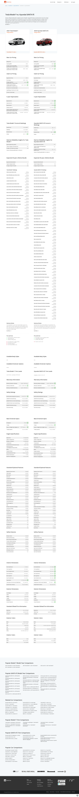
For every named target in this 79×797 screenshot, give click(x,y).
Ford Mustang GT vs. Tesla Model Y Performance (29, 730)
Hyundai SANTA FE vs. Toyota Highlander (30, 708)
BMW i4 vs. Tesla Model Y (27, 718)
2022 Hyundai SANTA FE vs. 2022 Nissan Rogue (31, 684)
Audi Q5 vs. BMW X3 (8, 762)
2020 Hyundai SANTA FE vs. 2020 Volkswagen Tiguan (30, 687)
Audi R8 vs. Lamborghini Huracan (46, 764)
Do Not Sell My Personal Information (65, 796)
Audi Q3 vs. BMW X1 (26, 764)
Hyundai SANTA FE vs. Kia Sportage (29, 707)
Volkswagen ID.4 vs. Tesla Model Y (11, 711)
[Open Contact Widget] (77, 795)
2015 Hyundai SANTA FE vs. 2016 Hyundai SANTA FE (12, 689)
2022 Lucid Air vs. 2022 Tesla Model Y (47, 670)
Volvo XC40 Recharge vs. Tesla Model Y (47, 718)
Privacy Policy (57, 796)
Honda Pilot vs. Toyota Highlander (11, 756)
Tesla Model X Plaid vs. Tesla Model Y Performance (47, 727)
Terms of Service (52, 796)
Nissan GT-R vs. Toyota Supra (28, 756)
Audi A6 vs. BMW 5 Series (45, 759)
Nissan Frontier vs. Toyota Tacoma (29, 759)
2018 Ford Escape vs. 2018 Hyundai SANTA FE (48, 683)
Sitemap (47, 796)
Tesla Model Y (10, 5)
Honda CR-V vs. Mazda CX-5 (28, 757)
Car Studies (39, 785)
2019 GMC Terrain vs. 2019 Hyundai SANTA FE (48, 682)
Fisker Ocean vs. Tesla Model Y (28, 710)
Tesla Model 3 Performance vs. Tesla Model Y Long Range (48, 730)
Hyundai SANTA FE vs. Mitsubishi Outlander (48, 710)
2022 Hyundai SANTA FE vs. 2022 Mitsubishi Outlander (48, 694)
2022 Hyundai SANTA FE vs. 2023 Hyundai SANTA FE (12, 681)
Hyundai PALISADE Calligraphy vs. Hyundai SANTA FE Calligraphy (30, 744)
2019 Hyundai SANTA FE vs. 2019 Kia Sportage (49, 680)
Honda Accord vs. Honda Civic (46, 757)
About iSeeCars (50, 785)
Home (6, 5)
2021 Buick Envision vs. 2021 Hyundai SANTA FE (31, 694)
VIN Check (66, 2)
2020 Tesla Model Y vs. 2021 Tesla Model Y (30, 670)
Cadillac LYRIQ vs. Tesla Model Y (46, 708)
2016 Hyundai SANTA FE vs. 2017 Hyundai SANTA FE (12, 691)
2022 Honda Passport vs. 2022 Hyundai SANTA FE (49, 691)
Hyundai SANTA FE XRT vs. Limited (29, 739)
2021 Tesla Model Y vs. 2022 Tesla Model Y (12, 671)
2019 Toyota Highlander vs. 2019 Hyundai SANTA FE (48, 686)
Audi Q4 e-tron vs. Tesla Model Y (28, 713)
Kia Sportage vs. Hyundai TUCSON (11, 754)
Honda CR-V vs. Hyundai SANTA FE (11, 713)
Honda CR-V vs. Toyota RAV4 (28, 762)
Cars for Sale (52, 2)
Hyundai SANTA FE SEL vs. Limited (11, 743)
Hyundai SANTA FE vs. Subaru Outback (47, 711)
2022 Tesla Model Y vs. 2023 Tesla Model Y (12, 670)
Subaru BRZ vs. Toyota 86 (9, 761)
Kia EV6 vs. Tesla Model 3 (45, 765)
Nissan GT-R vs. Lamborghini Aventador (48, 762)
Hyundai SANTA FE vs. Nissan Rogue (29, 711)
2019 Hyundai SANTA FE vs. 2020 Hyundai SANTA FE (12, 683)
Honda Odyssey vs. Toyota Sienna (11, 765)
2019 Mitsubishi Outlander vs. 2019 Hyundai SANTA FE (30, 689)
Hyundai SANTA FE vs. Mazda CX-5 (11, 718)
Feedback (49, 790)
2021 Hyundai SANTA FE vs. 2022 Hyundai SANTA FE (12, 686)
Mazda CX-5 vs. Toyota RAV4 (46, 754)
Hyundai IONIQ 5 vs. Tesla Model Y (11, 710)
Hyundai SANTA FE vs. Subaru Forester (47, 715)
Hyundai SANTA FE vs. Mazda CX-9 (47, 716)
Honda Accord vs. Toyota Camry (11, 757)
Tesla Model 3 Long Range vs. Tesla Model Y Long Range (30, 727)
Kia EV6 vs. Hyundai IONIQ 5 (10, 764)
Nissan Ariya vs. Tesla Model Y (46, 713)
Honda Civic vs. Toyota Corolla (10, 759)
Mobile (28, 788)
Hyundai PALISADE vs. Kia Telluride (47, 756)
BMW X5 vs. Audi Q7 (26, 765)
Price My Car (39, 788)
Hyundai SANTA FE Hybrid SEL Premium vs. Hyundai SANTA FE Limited (48, 743)
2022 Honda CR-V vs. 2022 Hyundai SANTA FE (13, 698)
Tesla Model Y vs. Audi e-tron (46, 707)
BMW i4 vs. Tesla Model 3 (27, 761)
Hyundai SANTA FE (16, 5)
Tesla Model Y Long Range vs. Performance (12, 727)
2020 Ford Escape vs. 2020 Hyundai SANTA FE (30, 680)
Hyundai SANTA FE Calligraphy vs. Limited (12, 739)
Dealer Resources (40, 790)
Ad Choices (73, 796)
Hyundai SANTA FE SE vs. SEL (10, 741)
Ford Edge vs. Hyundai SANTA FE (28, 716)
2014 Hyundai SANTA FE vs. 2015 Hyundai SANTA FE (12, 694)
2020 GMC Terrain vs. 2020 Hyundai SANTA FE (31, 691)
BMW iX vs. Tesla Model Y (9, 716)
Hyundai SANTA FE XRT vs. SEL (28, 741)
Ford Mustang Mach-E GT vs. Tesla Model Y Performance (13, 731)
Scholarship (49, 788)
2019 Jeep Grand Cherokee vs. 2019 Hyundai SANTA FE (30, 682)
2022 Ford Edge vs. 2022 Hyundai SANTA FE (48, 687)
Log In (73, 2)
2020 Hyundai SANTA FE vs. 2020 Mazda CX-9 (48, 689)
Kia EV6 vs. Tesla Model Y (9, 708)
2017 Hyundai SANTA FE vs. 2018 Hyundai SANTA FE (12, 696)
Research (59, 2)
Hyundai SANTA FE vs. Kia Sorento (11, 707)
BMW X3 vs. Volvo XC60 (45, 761)
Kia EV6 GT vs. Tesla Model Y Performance (12, 728)
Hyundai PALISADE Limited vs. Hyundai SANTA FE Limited (49, 740)
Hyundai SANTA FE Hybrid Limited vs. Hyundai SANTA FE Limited (49, 745)
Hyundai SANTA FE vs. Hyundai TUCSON (30, 715)
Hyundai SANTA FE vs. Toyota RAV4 (11, 715)
